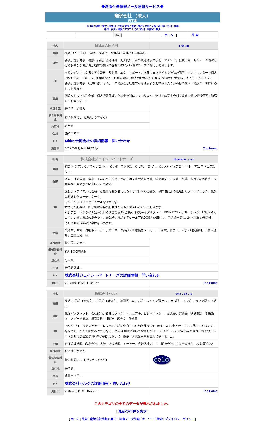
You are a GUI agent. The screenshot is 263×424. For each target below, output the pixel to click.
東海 (127, 26)
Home (213, 148)
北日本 (89, 26)
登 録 (195, 35)
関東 (97, 26)
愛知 (133, 26)
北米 (135, 29)
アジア (128, 29)
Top (205, 148)
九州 (169, 26)
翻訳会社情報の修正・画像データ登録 (115, 419)
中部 (120, 26)
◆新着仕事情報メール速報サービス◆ (132, 7)
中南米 (150, 29)
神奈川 (112, 26)
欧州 (142, 29)
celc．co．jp (184, 293)
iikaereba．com (184, 159)
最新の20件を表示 (132, 411)
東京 (104, 26)
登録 (85, 419)
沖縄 (176, 26)
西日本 (161, 26)
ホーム (168, 35)
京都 (147, 26)
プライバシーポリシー (179, 419)
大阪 (153, 26)
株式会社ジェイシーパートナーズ (112, 275)
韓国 (120, 29)
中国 (106, 29)
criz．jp (184, 45)
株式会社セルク (98, 383)
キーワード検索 (152, 419)
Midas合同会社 (97, 141)
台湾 (113, 29)
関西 (140, 26)
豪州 (158, 29)
